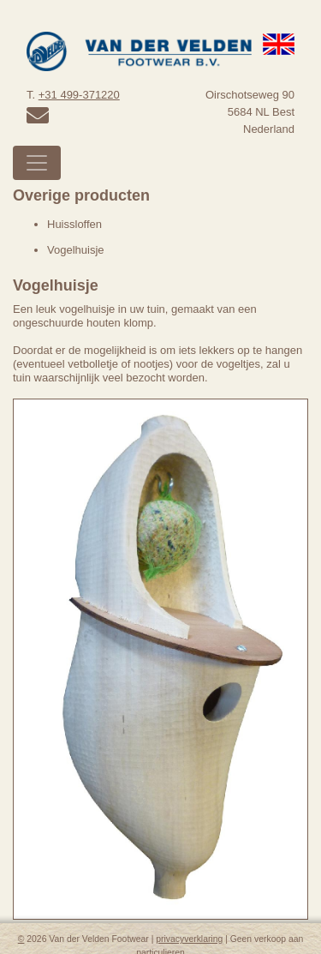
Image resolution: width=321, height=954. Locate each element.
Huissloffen (74, 224)
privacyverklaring (189, 939)
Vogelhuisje (75, 249)
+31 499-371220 (79, 94)
